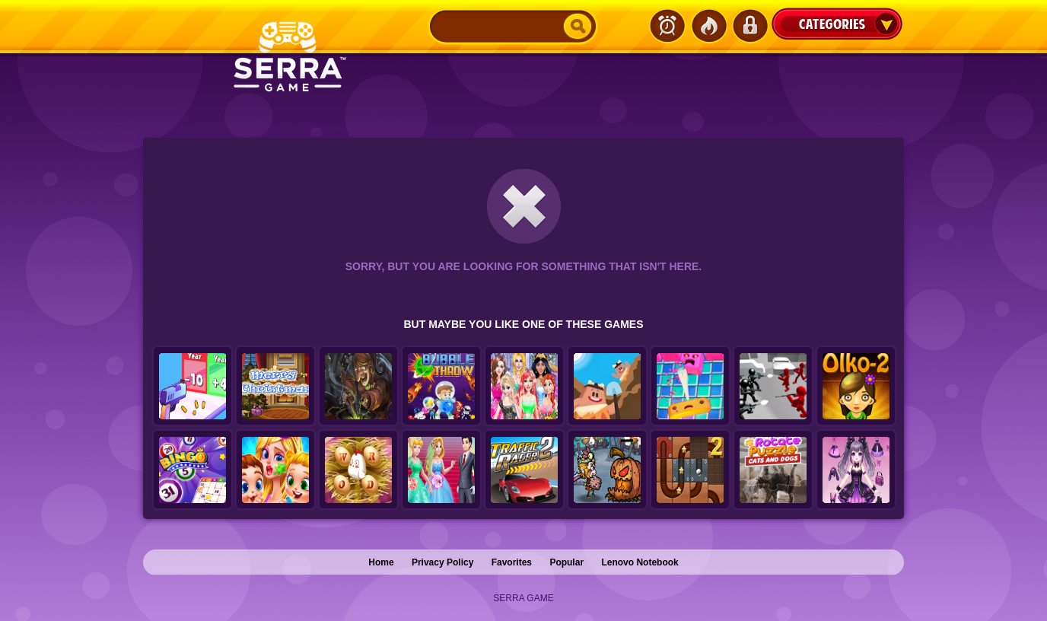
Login (749, 26)
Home (380, 562)
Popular (566, 562)
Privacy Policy (442, 562)
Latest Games (667, 26)
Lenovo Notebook (639, 562)
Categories (837, 24)
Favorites (512, 562)
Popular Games (708, 26)
